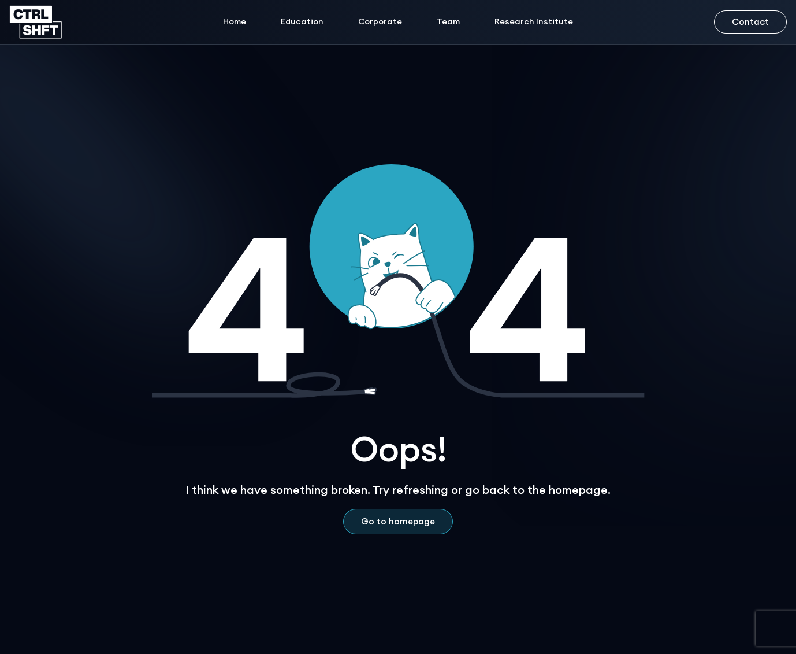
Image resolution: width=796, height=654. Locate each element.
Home (234, 22)
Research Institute (533, 22)
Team (448, 22)
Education (302, 22)
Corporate (380, 22)
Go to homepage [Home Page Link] (398, 521)
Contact (750, 21)
